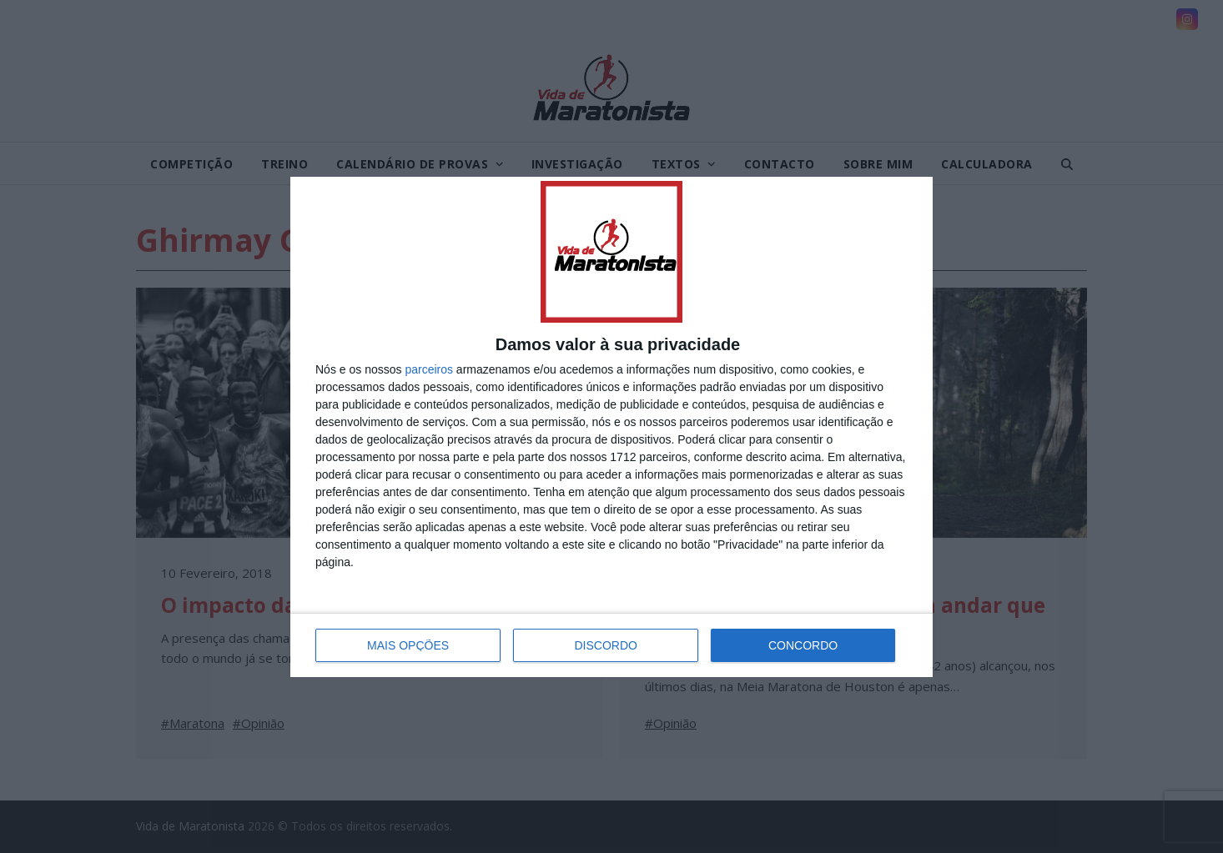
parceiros (429, 369)
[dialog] (611, 427)
